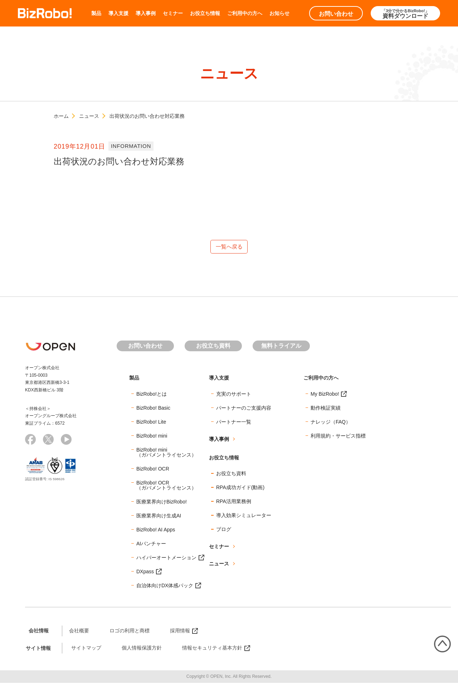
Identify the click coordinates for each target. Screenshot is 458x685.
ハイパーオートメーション (166, 559)
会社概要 (79, 632)
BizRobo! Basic (153, 410)
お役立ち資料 (213, 348)
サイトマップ (86, 650)
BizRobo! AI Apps (155, 531)
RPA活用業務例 (233, 503)
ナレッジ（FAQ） (331, 423)
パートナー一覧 (233, 423)
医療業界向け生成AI (158, 517)
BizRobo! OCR (152, 470)
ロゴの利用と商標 (129, 632)
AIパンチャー (151, 545)
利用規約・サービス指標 (338, 437)
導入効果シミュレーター (243, 517)
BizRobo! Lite (151, 423)
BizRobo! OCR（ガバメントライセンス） (166, 487)
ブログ (223, 531)
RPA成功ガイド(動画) (240, 489)
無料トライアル (281, 348)
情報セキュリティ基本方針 (212, 650)
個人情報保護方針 (142, 650)
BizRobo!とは (151, 396)
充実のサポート (233, 396)
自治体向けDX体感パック (164, 587)
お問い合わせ (336, 14)
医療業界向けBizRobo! (161, 503)
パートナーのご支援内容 (243, 410)
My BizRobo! (325, 396)
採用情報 (180, 632)
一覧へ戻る (229, 248)
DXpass (145, 573)
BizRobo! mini (151, 437)
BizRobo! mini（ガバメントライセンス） (166, 454)
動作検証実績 (326, 410)
